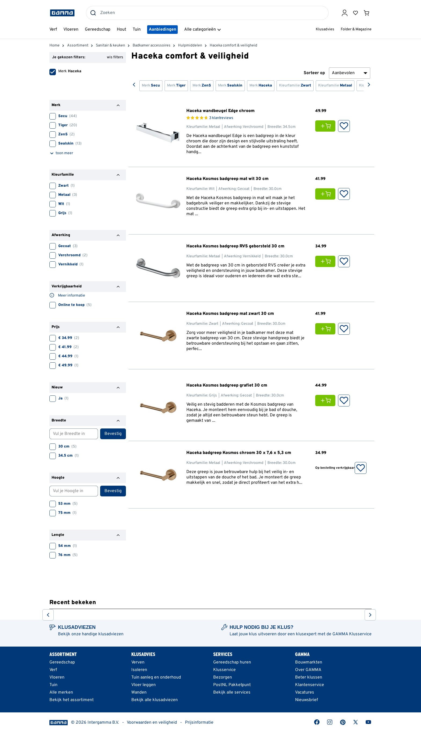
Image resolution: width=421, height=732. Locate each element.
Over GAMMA (308, 670)
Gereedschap (62, 662)
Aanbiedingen (162, 29)
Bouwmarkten (308, 662)
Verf (53, 670)
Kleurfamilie (295, 85)
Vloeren (56, 677)
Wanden (139, 692)
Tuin (53, 685)
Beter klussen (308, 677)
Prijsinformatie (199, 722)
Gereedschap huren (232, 662)
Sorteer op (314, 73)
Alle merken (61, 692)
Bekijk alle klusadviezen (154, 700)
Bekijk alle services (232, 692)
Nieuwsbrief (306, 700)
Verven (137, 662)
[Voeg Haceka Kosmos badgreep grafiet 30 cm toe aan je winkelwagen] (326, 400)
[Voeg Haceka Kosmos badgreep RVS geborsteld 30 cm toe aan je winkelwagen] (326, 261)
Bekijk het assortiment (71, 700)
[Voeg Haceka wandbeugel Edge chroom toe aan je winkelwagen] (326, 126)
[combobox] (207, 13)
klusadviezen (111, 634)
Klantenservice (309, 685)
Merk (151, 85)
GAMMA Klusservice (352, 634)
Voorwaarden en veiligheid (152, 722)
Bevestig (113, 434)
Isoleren (139, 670)
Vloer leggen (143, 685)
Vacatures (304, 692)
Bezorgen (222, 677)
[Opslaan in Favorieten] (344, 126)
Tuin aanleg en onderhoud (156, 677)
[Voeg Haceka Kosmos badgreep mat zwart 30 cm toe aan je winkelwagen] (326, 328)
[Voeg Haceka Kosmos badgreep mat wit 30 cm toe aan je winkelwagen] (326, 194)
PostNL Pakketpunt (232, 685)
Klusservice (224, 670)
